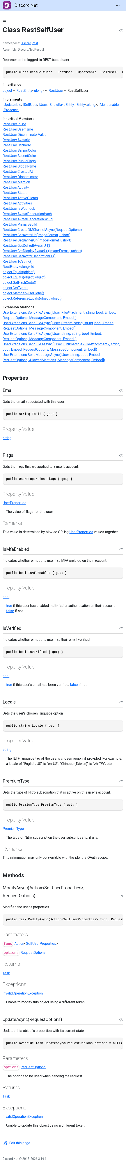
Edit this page (19, 1143)
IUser (43, 105)
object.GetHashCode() (19, 282)
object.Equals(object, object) (24, 277)
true (9, 606)
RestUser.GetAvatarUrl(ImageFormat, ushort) (36, 235)
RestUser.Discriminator (20, 177)
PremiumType (13, 829)
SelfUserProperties (41, 943)
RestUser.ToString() (17, 261)
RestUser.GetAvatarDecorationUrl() (29, 256)
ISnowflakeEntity (61, 105)
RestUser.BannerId (17, 145)
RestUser (56, 90)
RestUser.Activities (17, 203)
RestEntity (24, 90)
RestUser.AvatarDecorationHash (27, 214)
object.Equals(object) (19, 272)
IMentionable (109, 105)
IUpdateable (12, 105)
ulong (38, 90)
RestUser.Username (18, 129)
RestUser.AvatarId (16, 140)
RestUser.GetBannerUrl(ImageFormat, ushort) (37, 240)
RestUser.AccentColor (19, 156)
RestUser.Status (15, 193)
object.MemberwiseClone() (23, 293)
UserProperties (14, 503)
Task (6, 973)
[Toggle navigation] (117, 5)
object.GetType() (15, 288)
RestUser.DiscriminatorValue (24, 135)
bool (6, 597)
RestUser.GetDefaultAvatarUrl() (26, 245)
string (7, 438)
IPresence (11, 110)
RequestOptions (33, 952)
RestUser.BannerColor (19, 150)
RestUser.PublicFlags (19, 161)
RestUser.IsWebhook (19, 208)
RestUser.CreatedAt (18, 171)
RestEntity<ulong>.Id (18, 267)
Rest (35, 43)
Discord (26, 43)
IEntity (80, 105)
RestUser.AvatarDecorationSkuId (28, 219)
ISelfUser (30, 105)
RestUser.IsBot (14, 124)
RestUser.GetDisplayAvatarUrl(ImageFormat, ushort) (42, 251)
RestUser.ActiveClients (20, 198)
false (10, 611)
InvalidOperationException (23, 993)
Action (19, 943)
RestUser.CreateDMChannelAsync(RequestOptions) (42, 230)
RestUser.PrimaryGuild (20, 224)
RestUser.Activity (16, 187)
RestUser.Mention (16, 182)
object (7, 90)
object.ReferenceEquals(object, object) (32, 298)
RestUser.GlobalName (19, 166)
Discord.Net (20, 5)
